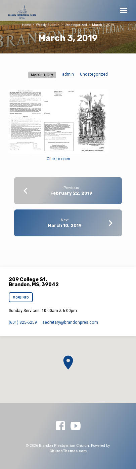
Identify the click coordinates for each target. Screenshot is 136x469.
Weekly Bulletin (47, 25)
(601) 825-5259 (23, 322)
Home (26, 25)
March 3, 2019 (103, 25)
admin (68, 74)
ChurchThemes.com (68, 451)
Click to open (58, 158)
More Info (21, 297)
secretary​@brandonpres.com (70, 322)
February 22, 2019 (71, 193)
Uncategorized (75, 25)
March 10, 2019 (65, 225)
